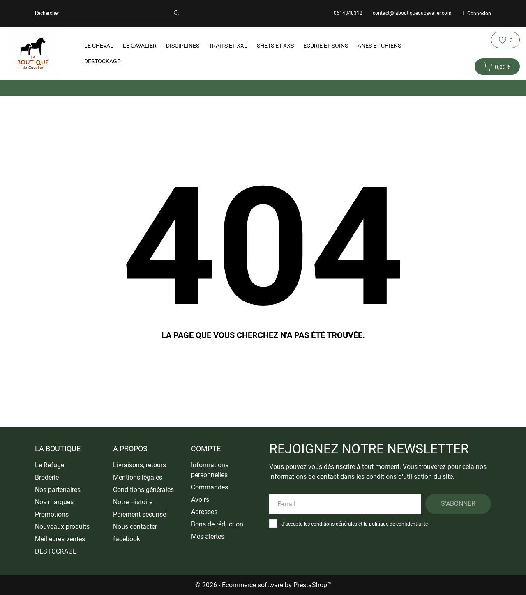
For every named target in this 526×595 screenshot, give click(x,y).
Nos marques (54, 502)
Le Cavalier (140, 45)
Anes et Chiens (379, 45)
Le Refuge (49, 465)
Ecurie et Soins (325, 45)
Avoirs (200, 499)
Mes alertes (207, 536)
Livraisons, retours (139, 465)
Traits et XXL (228, 45)
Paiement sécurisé (139, 514)
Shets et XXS (275, 45)
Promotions (52, 514)
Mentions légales (137, 477)
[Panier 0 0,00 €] (497, 66)
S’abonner (458, 504)
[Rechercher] (176, 13)
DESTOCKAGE (102, 61)
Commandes (209, 487)
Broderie (47, 477)
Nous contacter (135, 527)
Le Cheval (98, 45)
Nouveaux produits (62, 527)
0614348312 (348, 13)
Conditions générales (143, 490)
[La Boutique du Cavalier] (33, 53)
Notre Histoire (132, 502)
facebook (126, 539)
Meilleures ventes (60, 539)
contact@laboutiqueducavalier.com (412, 13)
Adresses (204, 512)
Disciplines (182, 45)
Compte (206, 448)
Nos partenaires (58, 490)
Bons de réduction (217, 524)
